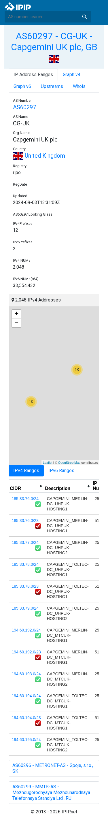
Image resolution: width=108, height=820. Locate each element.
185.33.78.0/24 (25, 564)
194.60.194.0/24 (26, 695)
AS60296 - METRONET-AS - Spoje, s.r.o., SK (52, 768)
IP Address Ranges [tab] (33, 74)
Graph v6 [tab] (22, 86)
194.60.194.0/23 (26, 717)
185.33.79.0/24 (25, 608)
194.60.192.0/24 (26, 630)
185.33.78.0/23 (25, 586)
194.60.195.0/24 (26, 739)
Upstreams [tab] (52, 86)
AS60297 (24, 107)
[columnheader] (26, 486)
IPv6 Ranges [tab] (61, 470)
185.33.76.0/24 (25, 498)
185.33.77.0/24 (25, 542)
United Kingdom (39, 155)
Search (84, 17)
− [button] (16, 322)
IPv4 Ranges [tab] (26, 470)
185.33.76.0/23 (25, 520)
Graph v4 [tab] (71, 74)
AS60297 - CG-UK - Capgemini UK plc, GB (54, 41)
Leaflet (47, 462)
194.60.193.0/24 (26, 674)
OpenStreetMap (69, 462)
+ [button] (16, 314)
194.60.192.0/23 (26, 652)
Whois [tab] (79, 86)
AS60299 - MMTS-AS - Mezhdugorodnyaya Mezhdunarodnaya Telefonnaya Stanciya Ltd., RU (51, 792)
